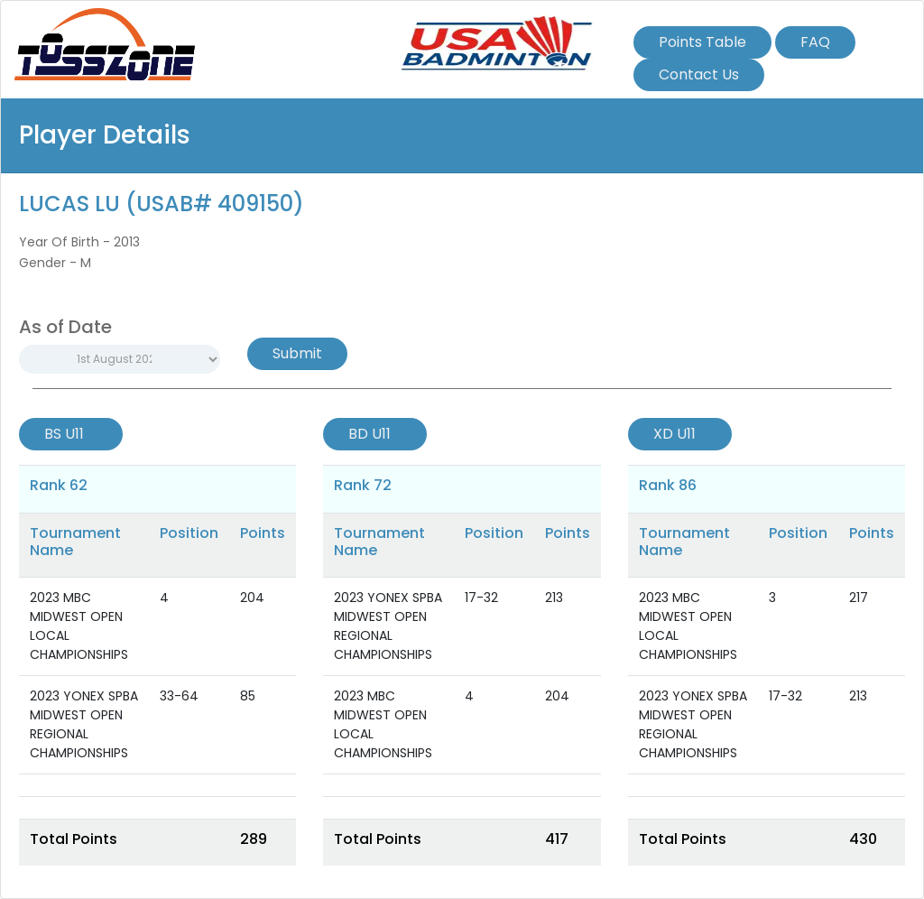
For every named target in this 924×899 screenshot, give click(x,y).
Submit (297, 353)
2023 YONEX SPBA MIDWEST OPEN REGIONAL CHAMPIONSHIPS (84, 724)
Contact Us (699, 74)
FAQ (815, 42)
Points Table (702, 42)
